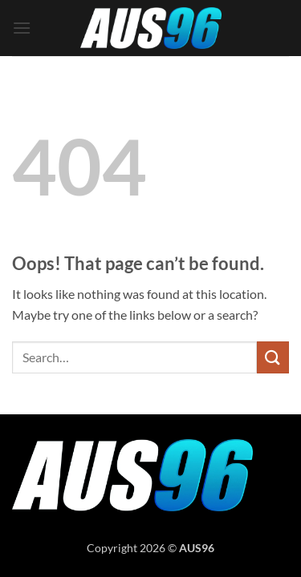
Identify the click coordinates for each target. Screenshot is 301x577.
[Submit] (273, 357)
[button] (21, 27)
